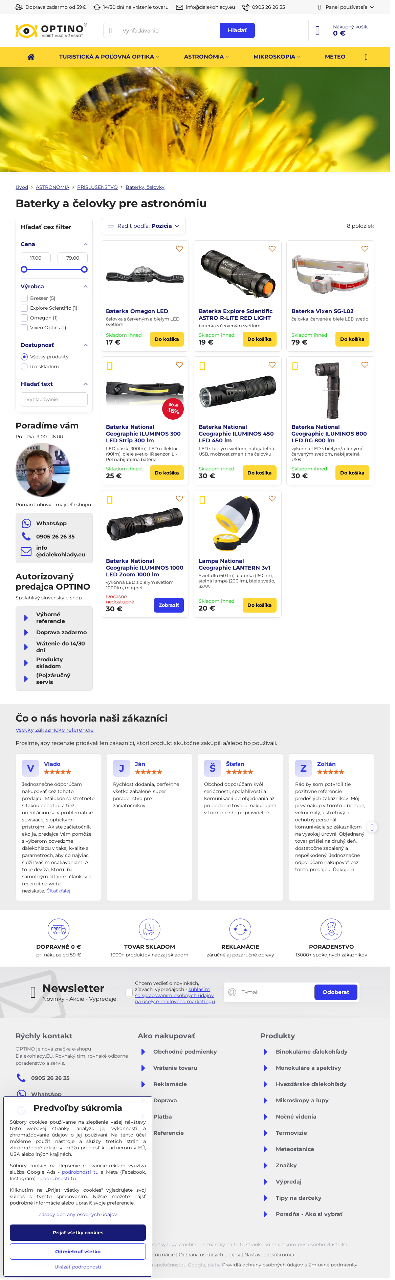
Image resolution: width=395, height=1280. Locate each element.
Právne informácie (153, 1255)
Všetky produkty (45, 356)
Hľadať (237, 30)
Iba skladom (40, 366)
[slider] (24, 269)
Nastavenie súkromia (269, 1255)
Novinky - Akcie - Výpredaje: (79, 999)
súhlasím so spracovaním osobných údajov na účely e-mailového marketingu (175, 995)
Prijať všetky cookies (78, 1233)
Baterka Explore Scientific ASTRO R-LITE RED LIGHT (235, 314)
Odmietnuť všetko (78, 1252)
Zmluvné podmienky (332, 1265)
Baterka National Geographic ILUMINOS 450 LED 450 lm (236, 434)
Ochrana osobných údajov (209, 1255)
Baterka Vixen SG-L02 (322, 311)
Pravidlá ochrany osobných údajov (262, 1265)
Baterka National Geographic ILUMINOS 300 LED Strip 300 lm (143, 434)
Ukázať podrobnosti (77, 1267)
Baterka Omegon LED (137, 311)
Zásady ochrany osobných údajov (78, 1214)
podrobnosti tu (80, 1172)
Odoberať (336, 992)
